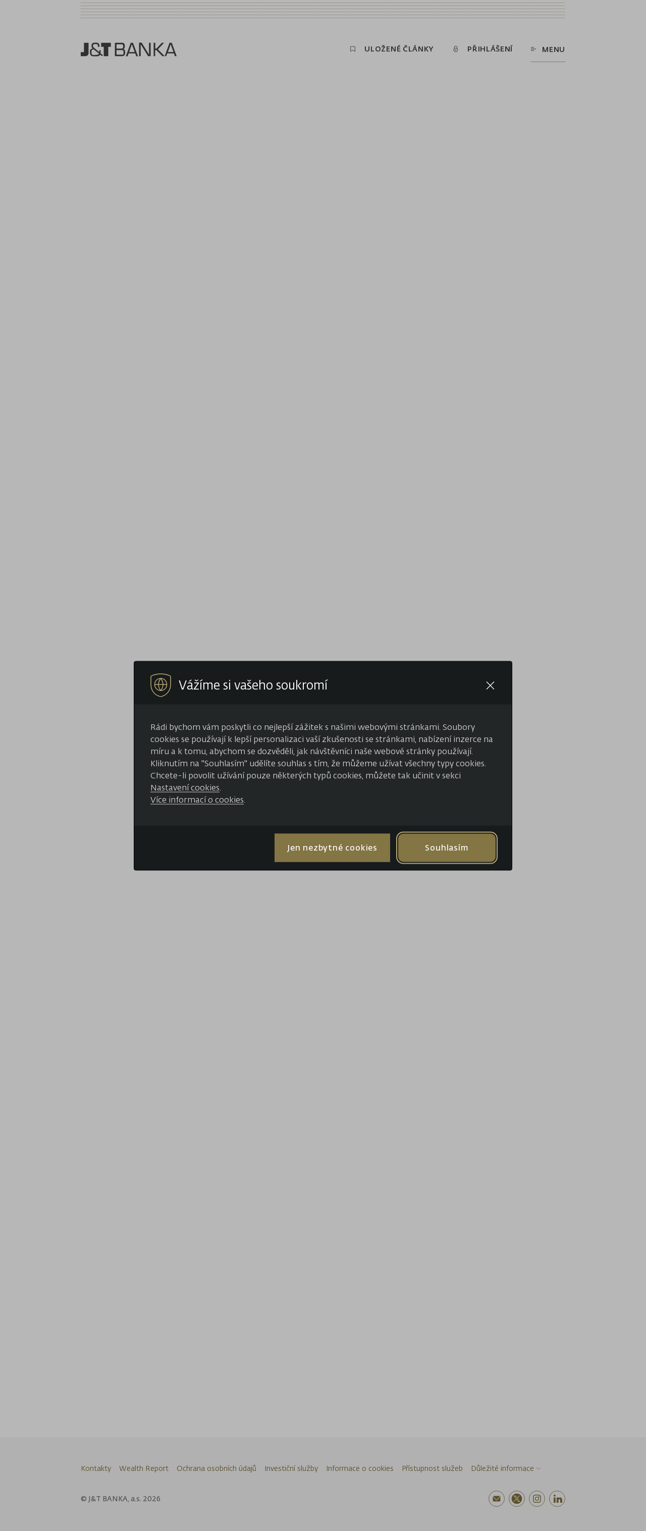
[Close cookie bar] (490, 685)
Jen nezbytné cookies (332, 847)
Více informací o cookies (197, 799)
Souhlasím (446, 847)
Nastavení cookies (185, 787)
